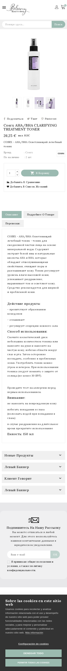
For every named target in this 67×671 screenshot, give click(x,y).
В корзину (39, 173)
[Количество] (11, 173)
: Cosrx (28, 152)
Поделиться (15, 118)
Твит (34, 118)
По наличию (11, 157)
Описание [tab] (11, 214)
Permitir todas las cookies (33, 663)
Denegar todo (33, 653)
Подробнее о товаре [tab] (40, 214)
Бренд (7, 152)
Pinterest (51, 118)
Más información (34, 632)
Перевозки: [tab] (12, 223)
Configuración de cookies (33, 644)
